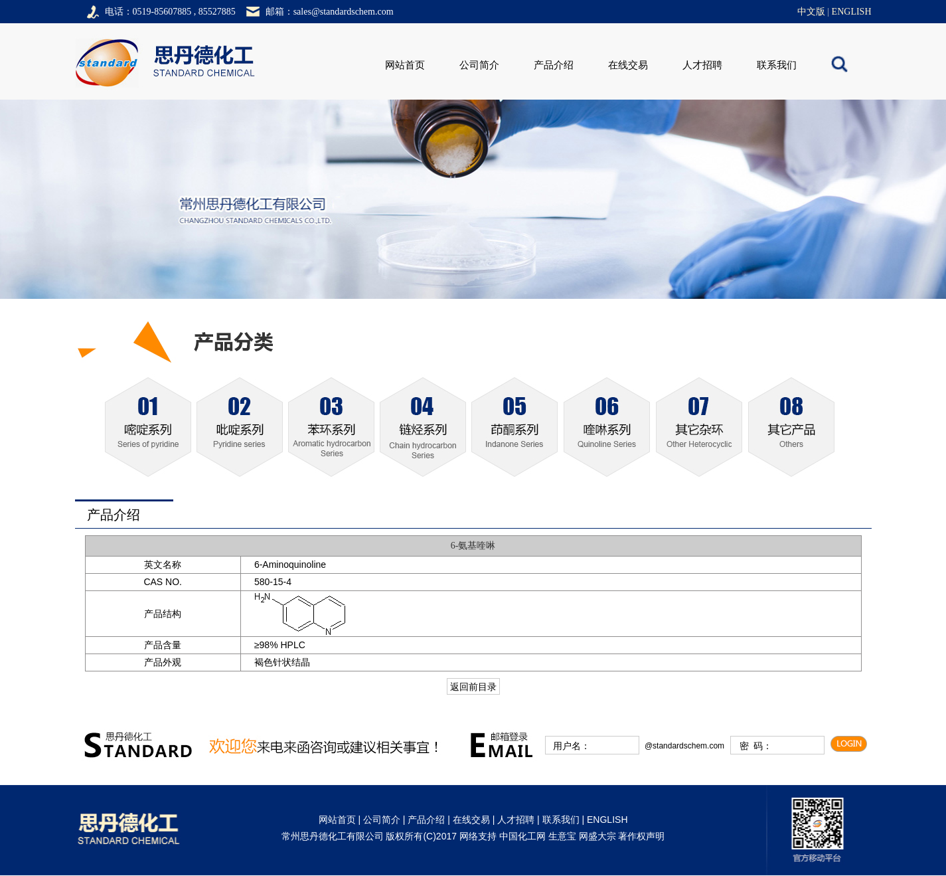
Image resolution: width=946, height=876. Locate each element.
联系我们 (777, 65)
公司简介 (479, 65)
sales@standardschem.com (343, 12)
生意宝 (562, 836)
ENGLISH (852, 12)
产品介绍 (554, 65)
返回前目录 (473, 687)
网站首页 (405, 65)
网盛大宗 (597, 836)
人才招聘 (702, 65)
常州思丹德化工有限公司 (332, 836)
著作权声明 (641, 836)
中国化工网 (522, 836)
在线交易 (628, 65)
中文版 (811, 12)
